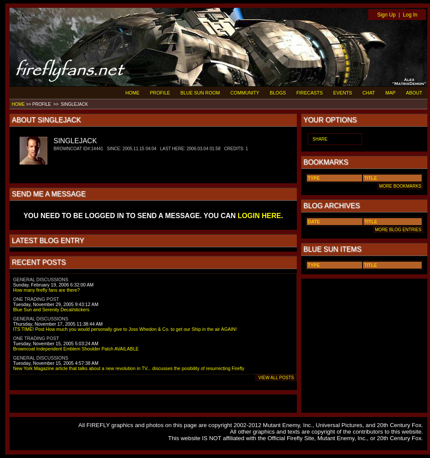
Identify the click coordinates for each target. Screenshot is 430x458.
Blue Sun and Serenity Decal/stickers (51, 309)
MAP (390, 92)
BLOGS (278, 92)
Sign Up (386, 15)
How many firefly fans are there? (46, 290)
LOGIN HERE (259, 215)
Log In (410, 15)
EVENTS (342, 92)
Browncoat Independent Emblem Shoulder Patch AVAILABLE (76, 348)
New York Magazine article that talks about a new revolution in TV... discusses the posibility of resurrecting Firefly (128, 368)
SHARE (319, 139)
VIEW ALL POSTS (276, 377)
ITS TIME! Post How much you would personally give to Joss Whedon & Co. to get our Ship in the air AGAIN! (125, 329)
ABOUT (414, 92)
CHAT (369, 92)
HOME (132, 92)
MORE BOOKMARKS (400, 186)
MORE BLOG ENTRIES (398, 229)
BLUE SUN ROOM (200, 92)
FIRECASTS (309, 92)
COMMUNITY (244, 92)
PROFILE (160, 92)
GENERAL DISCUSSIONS (40, 279)
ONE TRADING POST (36, 299)
